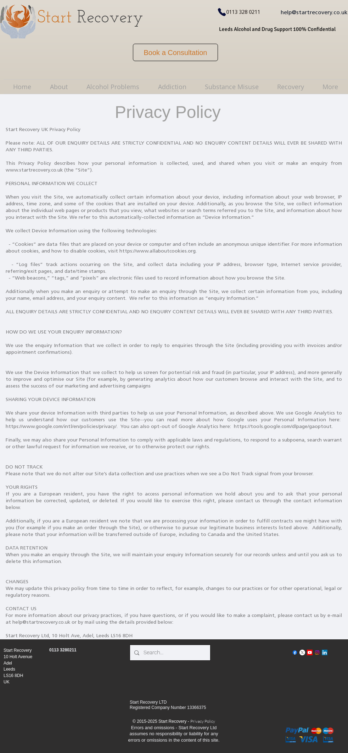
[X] (302, 652)
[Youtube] (310, 652)
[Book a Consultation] (175, 52)
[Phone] (222, 12)
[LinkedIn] (324, 652)
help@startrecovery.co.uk (314, 13)
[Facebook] (295, 652)
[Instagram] (317, 652)
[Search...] (169, 652)
